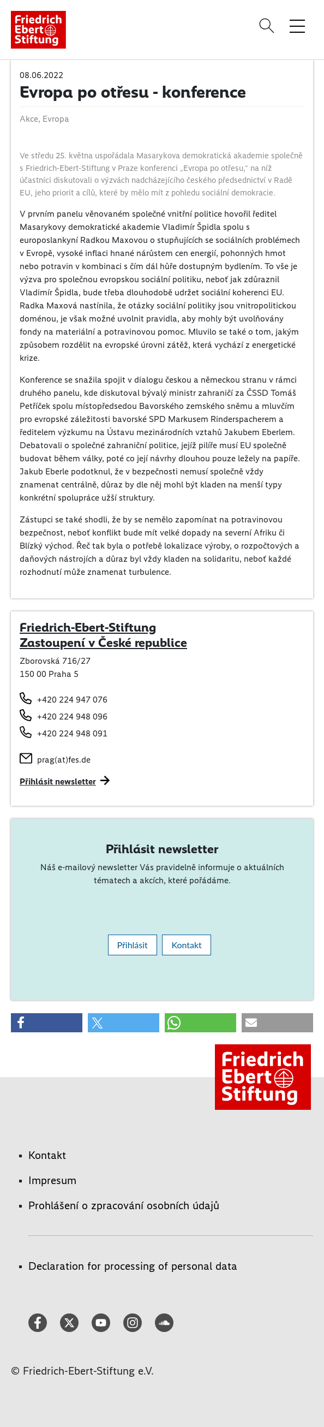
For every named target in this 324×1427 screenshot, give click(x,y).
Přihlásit (132, 945)
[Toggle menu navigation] (297, 25)
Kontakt (186, 945)
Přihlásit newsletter (58, 781)
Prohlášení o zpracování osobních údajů (123, 1205)
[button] (46, 1022)
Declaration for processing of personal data (132, 1266)
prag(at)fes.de (64, 759)
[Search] (268, 25)
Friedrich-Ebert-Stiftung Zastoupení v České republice (103, 635)
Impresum (52, 1180)
